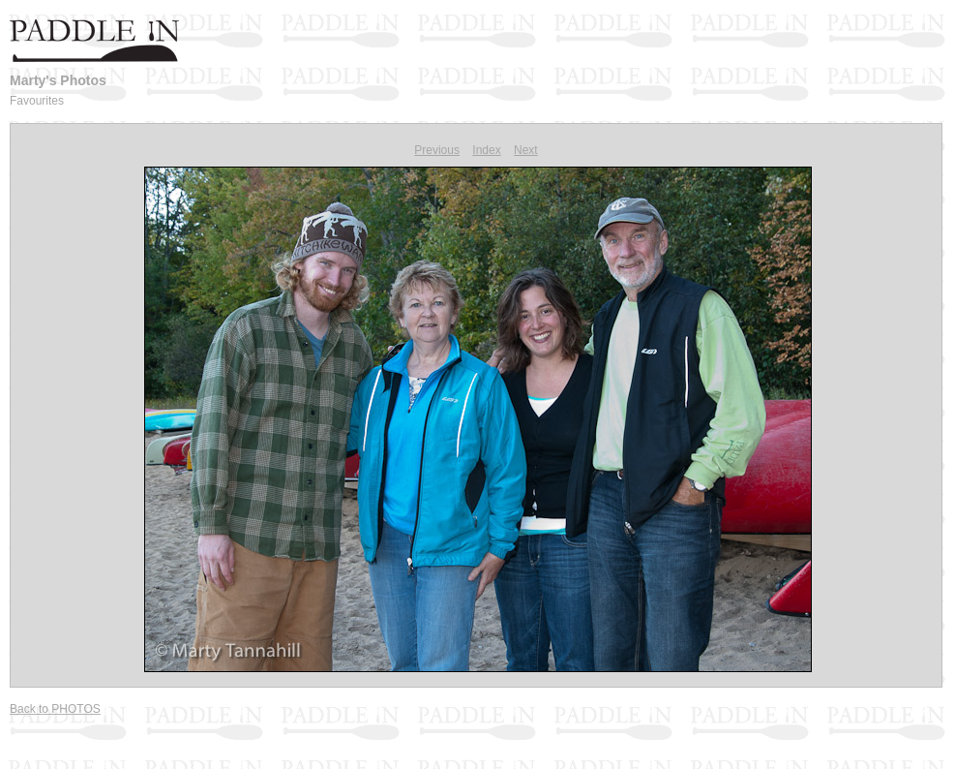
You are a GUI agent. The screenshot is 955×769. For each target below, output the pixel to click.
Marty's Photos (58, 80)
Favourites (37, 101)
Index (486, 150)
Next (526, 150)
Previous (437, 150)
